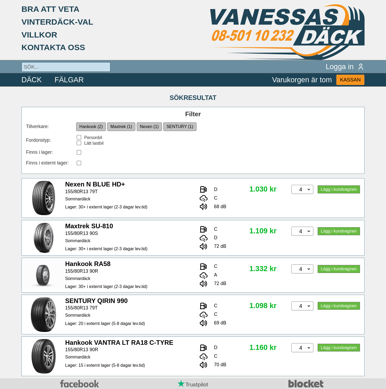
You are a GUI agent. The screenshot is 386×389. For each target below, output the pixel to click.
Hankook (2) (91, 126)
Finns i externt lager (47, 163)
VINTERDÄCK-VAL (57, 21)
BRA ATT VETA (50, 8)
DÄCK (31, 80)
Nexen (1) (149, 126)
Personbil (93, 137)
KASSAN (350, 80)
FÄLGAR (69, 80)
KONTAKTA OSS (53, 47)
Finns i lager (39, 152)
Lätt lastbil (93, 143)
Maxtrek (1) (121, 126)
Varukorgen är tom (302, 80)
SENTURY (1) (179, 126)
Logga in (345, 66)
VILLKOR (39, 34)
